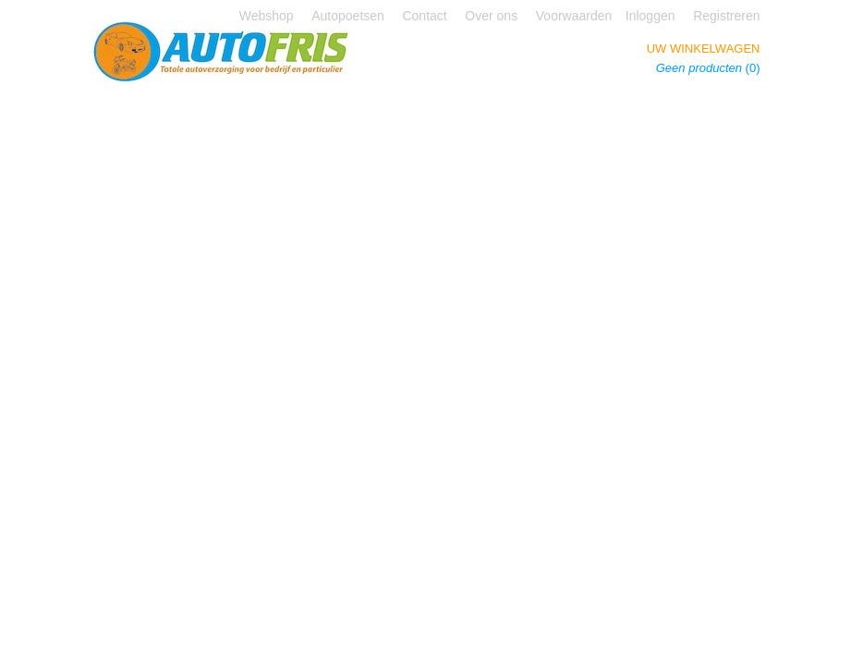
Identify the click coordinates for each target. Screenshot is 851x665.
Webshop (266, 15)
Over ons (491, 15)
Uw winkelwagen (703, 48)
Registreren (726, 15)
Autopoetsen (347, 15)
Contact (424, 15)
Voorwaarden (574, 15)
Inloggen (650, 15)
